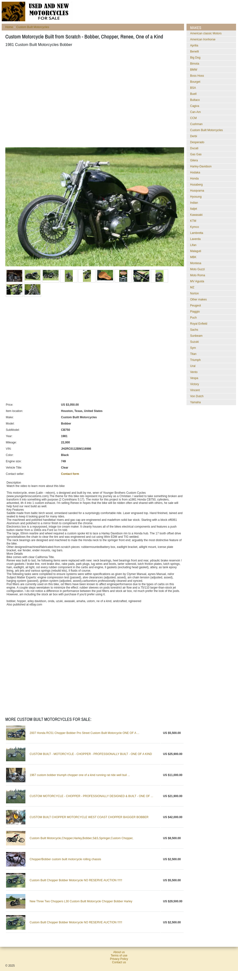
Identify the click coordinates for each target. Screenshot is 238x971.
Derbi (193, 136)
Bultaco (195, 100)
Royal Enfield (198, 323)
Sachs (194, 329)
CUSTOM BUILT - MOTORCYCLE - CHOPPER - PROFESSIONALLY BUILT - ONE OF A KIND (91, 754)
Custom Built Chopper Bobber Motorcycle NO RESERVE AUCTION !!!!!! (76, 880)
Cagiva (194, 106)
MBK (193, 257)
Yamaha (195, 402)
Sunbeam (196, 335)
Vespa (194, 378)
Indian (194, 202)
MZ (192, 287)
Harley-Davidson (201, 166)
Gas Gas (195, 154)
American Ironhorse (203, 39)
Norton (194, 293)
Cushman (196, 124)
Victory (194, 384)
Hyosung (195, 196)
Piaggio (195, 311)
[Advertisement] (45, 97)
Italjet (193, 208)
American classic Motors (206, 33)
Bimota (194, 63)
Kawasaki (196, 215)
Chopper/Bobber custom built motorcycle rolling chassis (65, 859)
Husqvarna (197, 190)
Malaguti (195, 251)
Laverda (195, 239)
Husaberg (196, 184)
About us (119, 952)
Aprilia (194, 45)
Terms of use (119, 955)
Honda (194, 178)
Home (9, 27)
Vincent (195, 390)
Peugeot (195, 305)
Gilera (194, 160)
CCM (193, 118)
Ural (192, 366)
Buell (193, 94)
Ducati (194, 148)
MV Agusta (197, 281)
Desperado (197, 142)
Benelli (194, 51)
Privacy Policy (119, 959)
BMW (193, 69)
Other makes (198, 299)
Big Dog (195, 57)
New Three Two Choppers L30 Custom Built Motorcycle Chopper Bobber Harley (81, 901)
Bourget (195, 81)
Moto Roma (197, 275)
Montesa (195, 263)
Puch (193, 317)
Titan (193, 354)
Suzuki (194, 342)
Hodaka (195, 172)
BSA (193, 88)
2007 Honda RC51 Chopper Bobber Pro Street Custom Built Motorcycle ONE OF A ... (85, 733)
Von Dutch (196, 396)
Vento (194, 372)
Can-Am (195, 112)
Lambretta (196, 233)
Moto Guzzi (197, 269)
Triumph (195, 360)
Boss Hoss (197, 75)
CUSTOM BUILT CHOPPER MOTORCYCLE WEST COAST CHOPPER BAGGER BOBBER (89, 817)
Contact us (119, 962)
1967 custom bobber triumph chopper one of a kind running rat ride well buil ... (80, 775)
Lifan (193, 245)
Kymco (194, 227)
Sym (193, 348)
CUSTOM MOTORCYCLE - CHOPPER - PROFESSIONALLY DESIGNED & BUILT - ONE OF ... (91, 796)
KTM (193, 221)
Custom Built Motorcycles (32, 27)
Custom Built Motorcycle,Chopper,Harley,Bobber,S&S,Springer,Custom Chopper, (82, 838)
